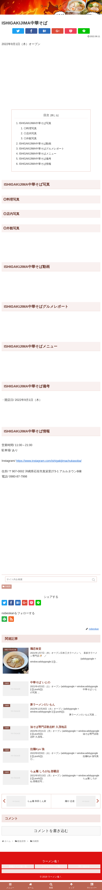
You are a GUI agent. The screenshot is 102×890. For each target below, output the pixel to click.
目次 (46, 115)
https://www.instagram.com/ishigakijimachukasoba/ (49, 462)
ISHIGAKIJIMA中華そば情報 (35, 165)
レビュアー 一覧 (51, 868)
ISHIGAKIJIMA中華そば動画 (35, 144)
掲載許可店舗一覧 (18, 868)
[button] (94, 581)
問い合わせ (84, 868)
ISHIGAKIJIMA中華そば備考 (35, 160)
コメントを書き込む (51, 833)
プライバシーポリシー (51, 873)
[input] (51, 580)
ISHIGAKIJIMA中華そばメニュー (38, 154)
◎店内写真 (30, 133)
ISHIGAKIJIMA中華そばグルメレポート (42, 149)
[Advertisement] (51, 73)
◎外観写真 (30, 139)
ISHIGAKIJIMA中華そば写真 (35, 123)
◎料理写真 (30, 128)
